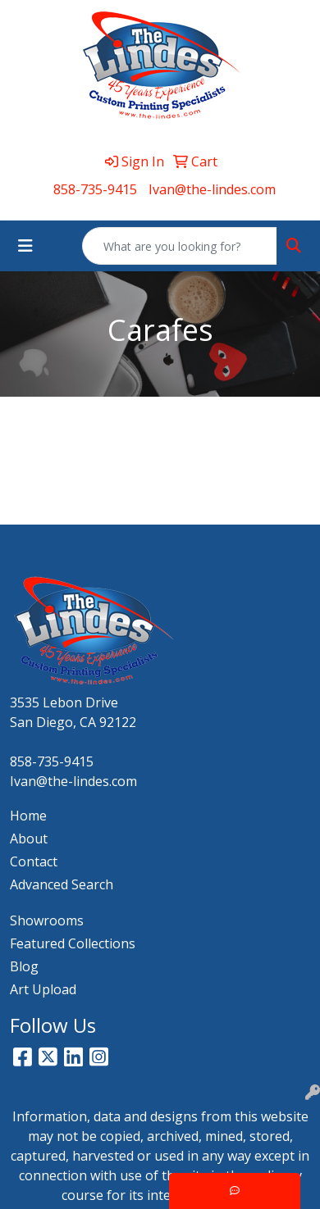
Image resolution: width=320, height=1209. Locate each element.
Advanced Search (61, 884)
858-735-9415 (95, 189)
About (29, 838)
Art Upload (43, 989)
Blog (24, 966)
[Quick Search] (179, 246)
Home (28, 816)
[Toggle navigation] (25, 245)
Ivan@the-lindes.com (212, 189)
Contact (33, 861)
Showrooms (47, 920)
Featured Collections (72, 943)
